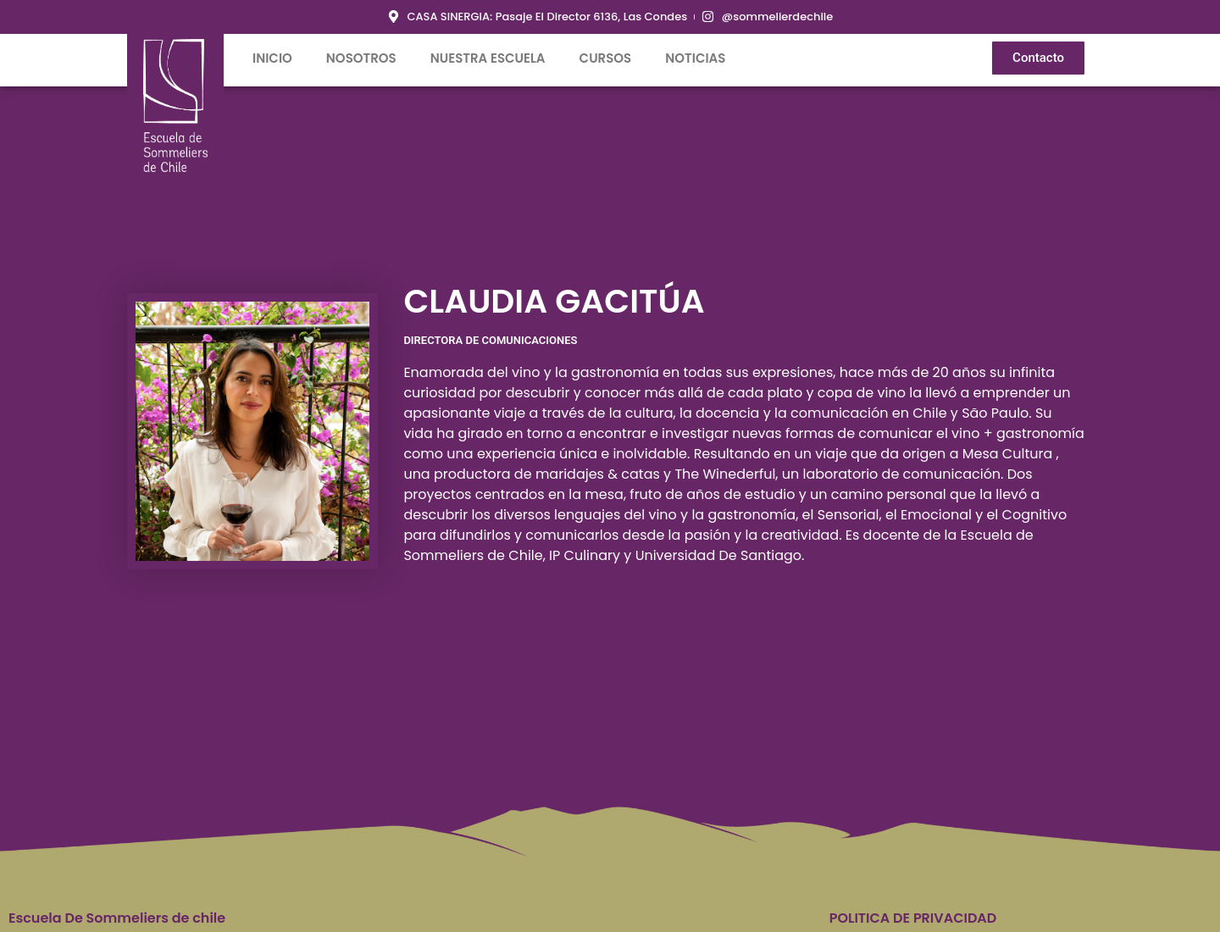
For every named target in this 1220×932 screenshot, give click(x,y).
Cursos (606, 58)
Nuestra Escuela (488, 58)
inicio (272, 58)
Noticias (695, 58)
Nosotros (361, 58)
